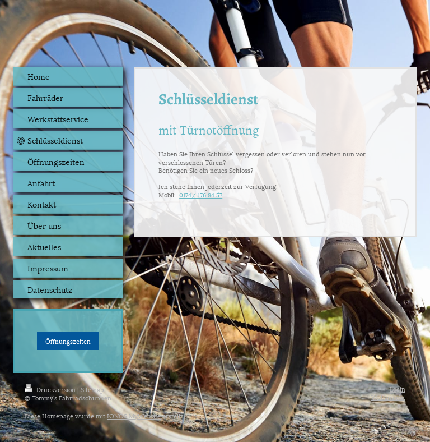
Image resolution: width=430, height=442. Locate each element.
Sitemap (92, 389)
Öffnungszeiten (68, 341)
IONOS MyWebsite (134, 415)
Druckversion (51, 389)
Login (397, 388)
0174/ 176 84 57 (200, 194)
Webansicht (388, 397)
